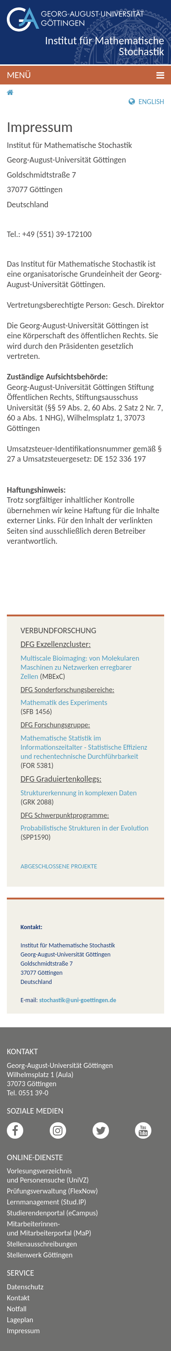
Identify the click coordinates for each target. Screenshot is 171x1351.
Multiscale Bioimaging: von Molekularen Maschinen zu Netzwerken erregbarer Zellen (80, 667)
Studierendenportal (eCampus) (52, 1213)
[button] (85, 75)
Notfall (16, 1308)
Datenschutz (25, 1287)
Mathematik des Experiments (64, 702)
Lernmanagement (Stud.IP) (46, 1202)
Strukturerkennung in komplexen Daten (79, 793)
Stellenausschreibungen (42, 1244)
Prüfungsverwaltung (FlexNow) (52, 1191)
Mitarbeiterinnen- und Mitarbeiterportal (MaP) (49, 1228)
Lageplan (20, 1319)
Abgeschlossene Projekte (59, 866)
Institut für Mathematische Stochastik (104, 46)
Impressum (23, 1330)
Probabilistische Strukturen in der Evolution (85, 828)
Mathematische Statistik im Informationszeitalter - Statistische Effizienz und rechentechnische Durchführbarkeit (84, 747)
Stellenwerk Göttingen (40, 1255)
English (146, 101)
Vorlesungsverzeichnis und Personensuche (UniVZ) (48, 1175)
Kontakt (18, 1297)
